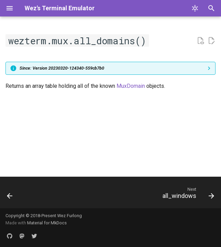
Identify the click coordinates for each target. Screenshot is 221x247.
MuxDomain (130, 86)
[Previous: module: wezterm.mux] (10, 194)
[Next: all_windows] (187, 194)
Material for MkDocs (47, 222)
